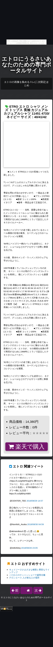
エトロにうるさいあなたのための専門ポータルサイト (26, 65)
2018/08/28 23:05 (29, 548)
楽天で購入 (26, 446)
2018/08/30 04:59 (35, 524)
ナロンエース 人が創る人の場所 (24, 577)
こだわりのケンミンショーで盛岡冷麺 (27, 575)
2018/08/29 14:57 (35, 501)
